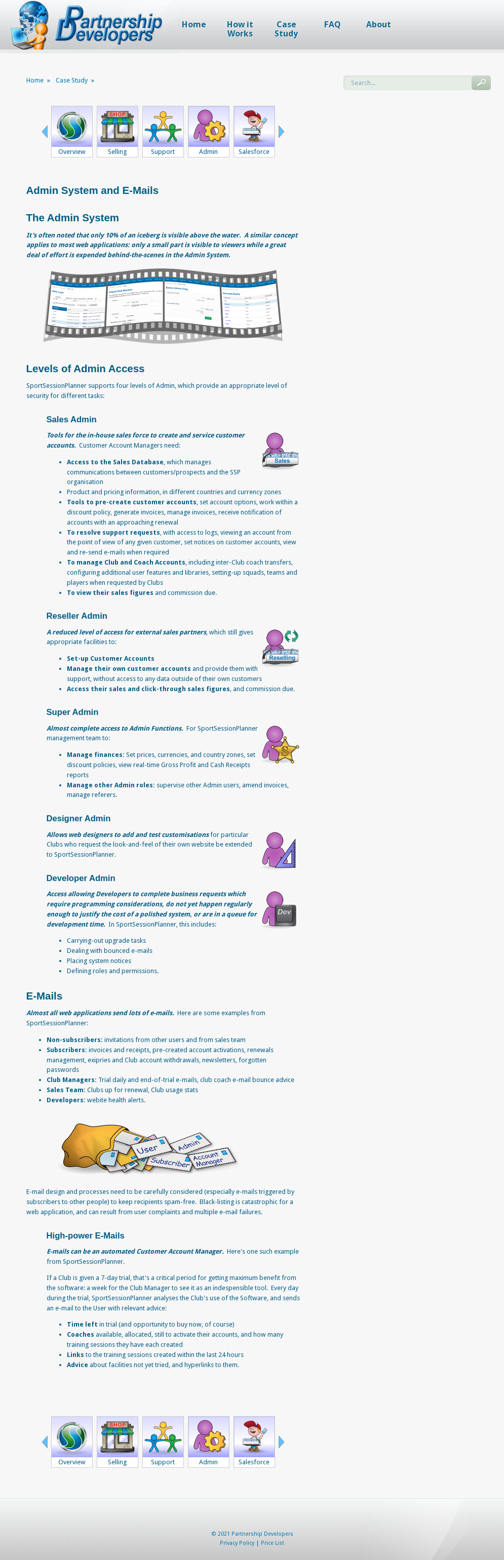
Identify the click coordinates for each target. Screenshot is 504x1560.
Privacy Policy (237, 1543)
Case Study (72, 80)
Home (35, 80)
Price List (272, 1543)
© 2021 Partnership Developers (252, 1534)
